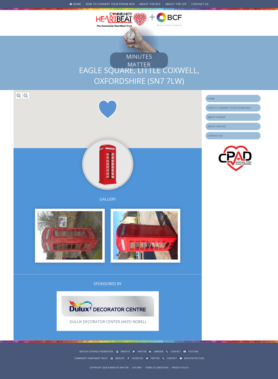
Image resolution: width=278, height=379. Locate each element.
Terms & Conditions (157, 367)
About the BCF (150, 4)
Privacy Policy (180, 367)
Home (77, 4)
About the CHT (176, 4)
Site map (137, 367)
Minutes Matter (139, 60)
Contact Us (199, 4)
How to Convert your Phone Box (110, 4)
